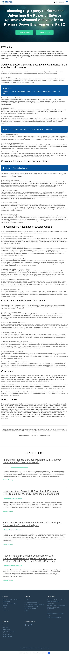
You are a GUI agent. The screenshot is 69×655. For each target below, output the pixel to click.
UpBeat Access (6, 629)
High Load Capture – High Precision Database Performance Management (57, 607)
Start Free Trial (45, 32)
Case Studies (6, 627)
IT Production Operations (31, 602)
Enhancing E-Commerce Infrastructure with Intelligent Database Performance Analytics (32, 524)
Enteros (3, 404)
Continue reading (55, 476)
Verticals (4, 625)
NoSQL (4, 607)
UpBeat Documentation (8, 632)
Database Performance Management (19, 467)
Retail (26, 610)
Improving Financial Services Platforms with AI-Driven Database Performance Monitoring (32, 461)
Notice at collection (24, 653)
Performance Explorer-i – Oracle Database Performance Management (56, 601)
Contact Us (5, 610)
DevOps (27, 600)
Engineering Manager (30, 608)
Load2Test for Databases (54, 617)
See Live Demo (24, 32)
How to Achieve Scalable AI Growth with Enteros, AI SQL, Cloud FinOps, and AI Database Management (31, 492)
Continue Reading (8, 480)
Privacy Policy (6, 634)
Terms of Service (7, 636)
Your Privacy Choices (39, 653)
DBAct (48, 611)
